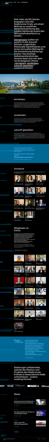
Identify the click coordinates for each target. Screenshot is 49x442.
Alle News (16, 431)
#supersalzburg (24, 2)
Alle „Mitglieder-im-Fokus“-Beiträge (20, 250)
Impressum (39, 438)
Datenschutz (44, 438)
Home (15, 2)
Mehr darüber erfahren (29, 357)
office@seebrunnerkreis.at (23, 157)
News (19, 2)
